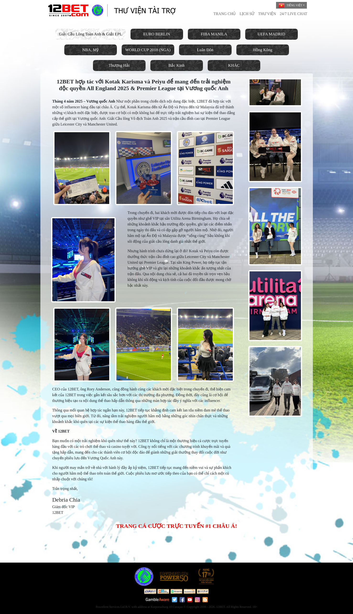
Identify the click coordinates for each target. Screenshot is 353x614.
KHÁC (233, 65)
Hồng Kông (262, 50)
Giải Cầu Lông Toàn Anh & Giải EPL (90, 34)
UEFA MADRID (271, 34)
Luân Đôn (205, 50)
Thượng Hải (119, 65)
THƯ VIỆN (267, 14)
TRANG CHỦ (224, 14)
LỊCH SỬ (246, 14)
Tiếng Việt (290, 5)
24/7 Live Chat (293, 14)
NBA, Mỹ (90, 50)
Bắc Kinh (176, 65)
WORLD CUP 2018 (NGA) (148, 50)
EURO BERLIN (156, 34)
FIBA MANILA (214, 34)
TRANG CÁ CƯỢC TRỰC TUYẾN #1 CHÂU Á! (176, 526)
